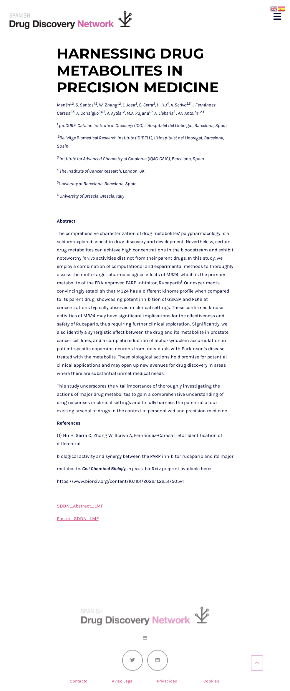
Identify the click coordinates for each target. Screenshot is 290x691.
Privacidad (167, 681)
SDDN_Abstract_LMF (80, 506)
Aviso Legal (123, 681)
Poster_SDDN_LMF (78, 518)
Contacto (78, 681)
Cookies (211, 681)
